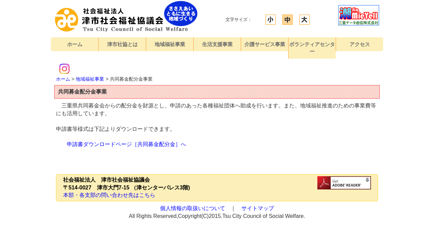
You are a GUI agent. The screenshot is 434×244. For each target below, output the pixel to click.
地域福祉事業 (170, 44)
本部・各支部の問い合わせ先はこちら (109, 195)
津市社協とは (122, 44)
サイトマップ (257, 208)
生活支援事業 (217, 44)
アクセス (360, 44)
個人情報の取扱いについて (192, 208)
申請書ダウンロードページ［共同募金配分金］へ (126, 144)
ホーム (74, 44)
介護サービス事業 (264, 44)
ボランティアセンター (312, 47)
